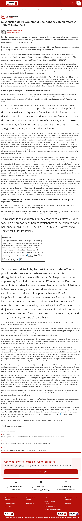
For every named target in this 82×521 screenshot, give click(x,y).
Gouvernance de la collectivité (71, 498)
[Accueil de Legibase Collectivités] (12, 3)
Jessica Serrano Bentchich (15, 30)
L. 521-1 (49, 47)
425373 (54, 227)
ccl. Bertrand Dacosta (15, 195)
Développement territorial (30, 498)
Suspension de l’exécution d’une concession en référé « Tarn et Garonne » (48, 10)
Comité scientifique (29, 517)
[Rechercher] (78, 3)
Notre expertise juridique (57, 517)
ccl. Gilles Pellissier (44, 128)
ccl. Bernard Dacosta (52, 313)
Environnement (30, 503)
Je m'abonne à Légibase (41, 472)
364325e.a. (59, 414)
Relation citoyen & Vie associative (52, 509)
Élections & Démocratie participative (50, 502)
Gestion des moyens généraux (11, 498)
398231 (8, 124)
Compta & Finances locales (11, 507)
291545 (9, 79)
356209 (71, 151)
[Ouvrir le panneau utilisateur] (72, 3)
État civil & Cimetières (49, 506)
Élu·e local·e (68, 503)
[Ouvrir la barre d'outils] (78, 517)
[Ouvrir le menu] (3, 3)
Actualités (16, 10)
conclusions (34, 105)
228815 (46, 99)
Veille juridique (24, 10)
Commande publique (6, 10)
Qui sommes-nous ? (43, 517)
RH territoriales (8, 510)
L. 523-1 (72, 399)
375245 (15, 317)
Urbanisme (28, 507)
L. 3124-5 (19, 208)
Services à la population (51, 498)
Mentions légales (71, 517)
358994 (72, 79)
